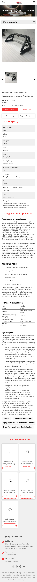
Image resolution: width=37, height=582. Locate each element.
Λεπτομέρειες (10, 116)
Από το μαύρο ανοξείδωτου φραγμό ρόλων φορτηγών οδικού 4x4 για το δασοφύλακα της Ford (9, 520)
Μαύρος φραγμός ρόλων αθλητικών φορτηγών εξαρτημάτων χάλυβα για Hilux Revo (9, 492)
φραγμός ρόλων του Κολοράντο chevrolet (19, 423)
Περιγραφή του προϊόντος (27, 116)
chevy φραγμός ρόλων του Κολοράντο (17, 427)
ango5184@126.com (11, 561)
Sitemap (18, 573)
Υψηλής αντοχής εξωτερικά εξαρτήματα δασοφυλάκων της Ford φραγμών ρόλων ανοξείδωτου (27, 463)
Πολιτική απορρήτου (8, 573)
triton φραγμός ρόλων (23, 418)
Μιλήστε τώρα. (10, 109)
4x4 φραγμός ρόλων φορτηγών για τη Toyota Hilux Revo (9, 463)
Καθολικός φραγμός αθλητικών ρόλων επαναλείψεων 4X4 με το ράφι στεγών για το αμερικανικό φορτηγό (27, 492)
